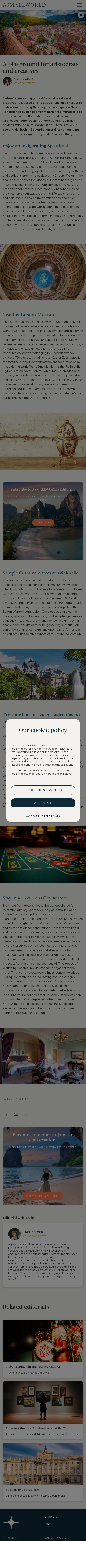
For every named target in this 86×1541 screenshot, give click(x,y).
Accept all (43, 802)
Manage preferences (43, 815)
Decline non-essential (43, 790)
